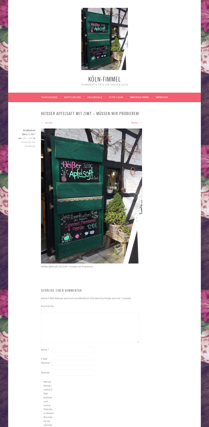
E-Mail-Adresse (46, 360)
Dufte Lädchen (72, 97)
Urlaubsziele (94, 97)
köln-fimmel (104, 78)
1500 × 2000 (27, 138)
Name (45, 349)
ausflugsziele (49, 97)
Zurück (46, 122)
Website (45, 372)
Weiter (136, 122)
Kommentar (46, 308)
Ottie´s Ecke (116, 97)
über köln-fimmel (139, 97)
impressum (162, 97)
